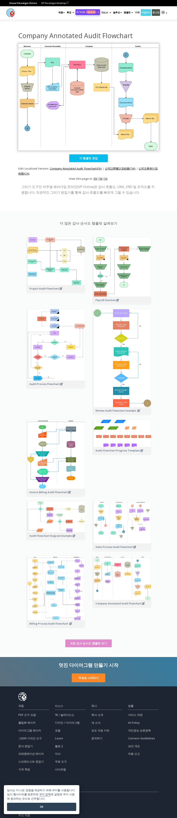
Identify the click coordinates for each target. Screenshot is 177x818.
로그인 (155, 12)
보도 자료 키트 (100, 730)
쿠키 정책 (45, 794)
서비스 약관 (135, 715)
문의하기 (96, 738)
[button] (70, 12)
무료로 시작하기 (88, 678)
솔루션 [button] (117, 12)
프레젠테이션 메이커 (31, 754)
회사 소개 (97, 715)
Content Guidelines (141, 738)
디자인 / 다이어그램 (67, 723)
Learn (59, 738)
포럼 (57, 730)
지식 (57, 754)
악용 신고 (134, 754)
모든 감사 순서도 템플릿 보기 (88, 643)
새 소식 (95, 723)
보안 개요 (134, 746)
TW (100, 179)
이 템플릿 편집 (88, 158)
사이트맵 (60, 769)
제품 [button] (61, 12)
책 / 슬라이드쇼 (64, 715)
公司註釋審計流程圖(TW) (120, 168)
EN (95, 179)
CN (105, 179)
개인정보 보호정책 (139, 730)
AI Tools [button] (87, 12)
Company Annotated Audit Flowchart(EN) (76, 168)
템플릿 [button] (128, 12)
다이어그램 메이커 (29, 730)
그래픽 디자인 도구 (30, 738)
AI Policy (134, 723)
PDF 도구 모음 (27, 715)
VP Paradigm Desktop (55, 3)
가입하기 (145, 12)
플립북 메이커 (26, 723)
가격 (137, 12)
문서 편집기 (25, 746)
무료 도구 (61, 761)
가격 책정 (24, 769)
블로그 (59, 746)
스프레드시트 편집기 (31, 761)
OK (41, 806)
